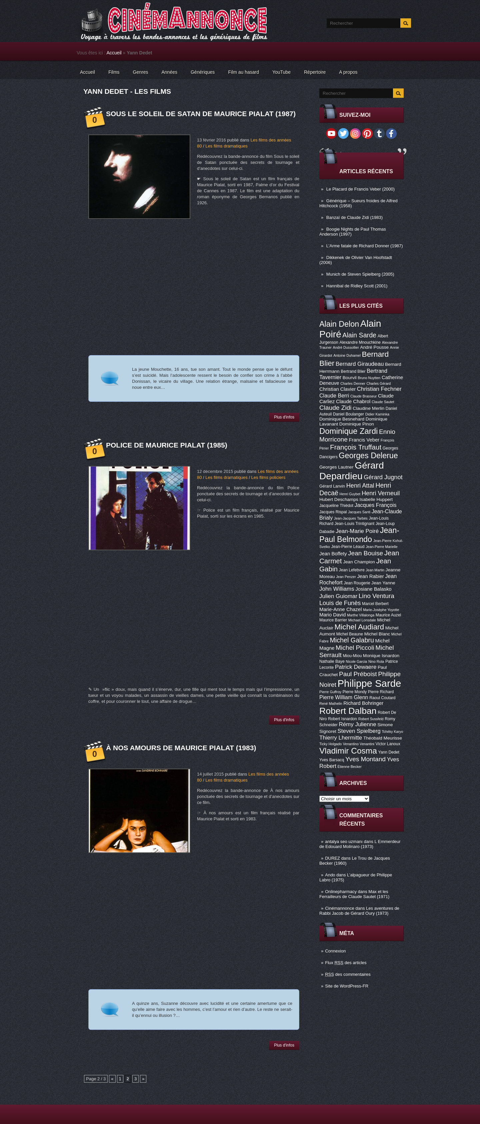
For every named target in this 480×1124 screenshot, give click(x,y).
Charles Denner (352, 383)
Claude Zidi (335, 407)
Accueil (114, 52)
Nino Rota (376, 661)
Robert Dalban (348, 711)
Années (169, 72)
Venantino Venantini (358, 744)
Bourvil (350, 377)
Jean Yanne (383, 582)
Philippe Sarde (369, 683)
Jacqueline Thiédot (336, 505)
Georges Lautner (336, 467)
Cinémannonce (339, 908)
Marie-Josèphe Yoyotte (381, 610)
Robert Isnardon (342, 719)
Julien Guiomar (338, 596)
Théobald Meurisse (382, 738)
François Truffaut (355, 447)
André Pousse (374, 347)
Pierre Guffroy (330, 692)
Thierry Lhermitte (340, 738)
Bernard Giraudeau (360, 364)
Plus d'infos (284, 417)
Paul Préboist (358, 673)
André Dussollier (346, 347)
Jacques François (375, 505)
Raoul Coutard (382, 697)
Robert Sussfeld (371, 719)
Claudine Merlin (368, 408)
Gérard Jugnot (383, 477)
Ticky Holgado (330, 744)
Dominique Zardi (348, 431)
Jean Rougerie (357, 583)
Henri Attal (360, 485)
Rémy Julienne (357, 724)
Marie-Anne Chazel (340, 609)
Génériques (203, 72)
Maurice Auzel (388, 615)
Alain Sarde (359, 335)
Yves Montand (365, 759)
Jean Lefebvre (352, 570)
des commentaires (348, 974)
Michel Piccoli (355, 647)
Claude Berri (334, 395)
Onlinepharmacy (341, 891)
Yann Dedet (388, 752)
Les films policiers (268, 477)
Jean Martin (375, 570)
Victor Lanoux (388, 744)
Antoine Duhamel (347, 355)
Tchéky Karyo (392, 732)
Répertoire (315, 72)
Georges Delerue (368, 455)
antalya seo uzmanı (344, 841)
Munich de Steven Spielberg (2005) (360, 274)
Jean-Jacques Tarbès (351, 518)
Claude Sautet (383, 402)
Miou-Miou (352, 655)
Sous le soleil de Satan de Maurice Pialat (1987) (201, 113)
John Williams (336, 589)
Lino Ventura (376, 595)
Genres (140, 72)
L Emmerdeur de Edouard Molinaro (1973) (360, 844)
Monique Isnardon (381, 655)
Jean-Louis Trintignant (355, 523)
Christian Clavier (337, 389)
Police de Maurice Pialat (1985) (166, 445)
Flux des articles (345, 962)
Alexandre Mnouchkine (360, 342)
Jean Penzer (346, 577)
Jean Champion (359, 561)
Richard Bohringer (363, 703)
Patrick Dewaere (355, 667)
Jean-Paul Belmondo (359, 535)
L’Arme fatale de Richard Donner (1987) (364, 245)
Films (113, 72)
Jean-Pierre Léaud (348, 546)
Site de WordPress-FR (346, 986)
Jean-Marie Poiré (357, 531)
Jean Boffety (333, 553)
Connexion (335, 950)
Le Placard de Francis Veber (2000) (360, 189)
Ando (330, 874)
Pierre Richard (381, 691)
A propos (348, 72)
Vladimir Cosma (348, 750)
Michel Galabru (352, 640)
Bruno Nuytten (369, 378)
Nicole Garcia (356, 661)
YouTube (281, 72)
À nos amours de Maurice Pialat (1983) (181, 748)
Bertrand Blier (353, 371)
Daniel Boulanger (348, 414)
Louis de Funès (340, 603)
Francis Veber (364, 440)
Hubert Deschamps (338, 499)
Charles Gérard (378, 383)
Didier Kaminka (377, 414)
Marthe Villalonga (360, 615)
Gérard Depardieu (351, 470)
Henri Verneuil (381, 493)
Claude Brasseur (363, 396)
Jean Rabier (370, 576)
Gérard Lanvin (332, 486)
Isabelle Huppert (376, 499)
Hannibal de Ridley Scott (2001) (357, 285)
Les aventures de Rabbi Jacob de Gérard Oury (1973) (359, 911)
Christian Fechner (379, 389)
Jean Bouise (365, 553)
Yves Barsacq (331, 760)
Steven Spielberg (359, 731)
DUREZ (332, 858)
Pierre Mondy (355, 691)
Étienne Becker (350, 767)
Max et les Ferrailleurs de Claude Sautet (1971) (354, 894)
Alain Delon (339, 324)
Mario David (332, 614)
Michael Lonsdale (362, 620)
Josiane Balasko (373, 589)
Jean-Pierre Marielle (381, 547)
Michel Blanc (377, 633)
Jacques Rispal (333, 512)
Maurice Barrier (333, 620)
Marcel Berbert (375, 603)
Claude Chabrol (353, 401)
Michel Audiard (359, 626)
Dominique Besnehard (341, 419)
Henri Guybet (350, 494)
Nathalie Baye (332, 661)
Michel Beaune (349, 634)
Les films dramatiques (226, 146)
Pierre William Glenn (343, 697)
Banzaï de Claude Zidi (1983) (354, 217)
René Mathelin (330, 703)
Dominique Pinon (356, 424)
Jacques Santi (359, 512)
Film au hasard (243, 72)
